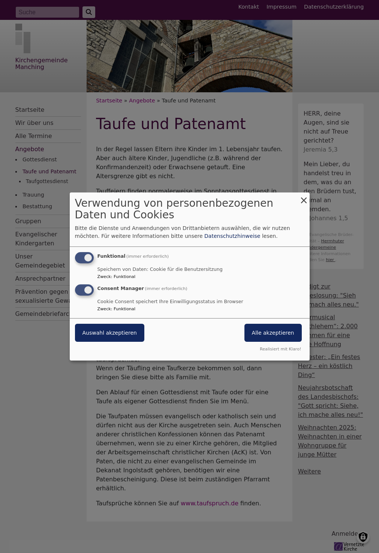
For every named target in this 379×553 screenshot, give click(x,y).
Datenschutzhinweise (232, 236)
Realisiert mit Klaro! (280, 349)
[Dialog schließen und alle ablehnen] (304, 197)
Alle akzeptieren (273, 333)
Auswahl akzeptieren (109, 333)
